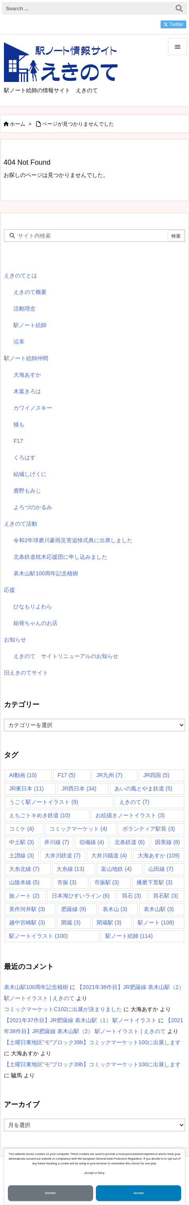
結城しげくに (30, 474)
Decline (50, 1193)
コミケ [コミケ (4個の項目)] (21, 829)
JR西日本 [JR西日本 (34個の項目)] (79, 788)
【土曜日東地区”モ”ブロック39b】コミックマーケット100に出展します (92, 1042)
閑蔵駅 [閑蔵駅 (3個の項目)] (109, 922)
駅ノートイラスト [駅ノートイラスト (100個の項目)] (38, 936)
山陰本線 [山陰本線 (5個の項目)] (24, 882)
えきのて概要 (30, 292)
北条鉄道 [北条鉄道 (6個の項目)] (129, 842)
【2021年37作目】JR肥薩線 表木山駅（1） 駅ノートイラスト (80, 1020)
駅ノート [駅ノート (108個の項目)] (156, 922)
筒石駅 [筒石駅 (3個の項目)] (165, 896)
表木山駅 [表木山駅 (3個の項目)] (159, 909)
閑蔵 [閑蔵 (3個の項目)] (70, 922)
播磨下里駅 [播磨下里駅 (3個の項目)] (154, 882)
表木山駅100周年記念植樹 (45, 573)
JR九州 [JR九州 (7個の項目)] (109, 775)
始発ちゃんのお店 (35, 623)
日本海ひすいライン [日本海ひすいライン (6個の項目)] (81, 896)
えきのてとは (20, 275)
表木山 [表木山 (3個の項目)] (115, 909)
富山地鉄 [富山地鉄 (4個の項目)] (116, 869)
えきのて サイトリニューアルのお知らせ (65, 656)
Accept (139, 1193)
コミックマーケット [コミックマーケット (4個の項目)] (78, 829)
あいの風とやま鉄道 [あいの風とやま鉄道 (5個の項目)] (143, 788)
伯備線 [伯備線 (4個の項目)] (91, 842)
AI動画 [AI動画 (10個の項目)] (23, 775)
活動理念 (24, 308)
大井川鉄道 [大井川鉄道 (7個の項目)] (62, 855)
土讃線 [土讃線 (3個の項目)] (21, 855)
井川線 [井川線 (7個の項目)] (56, 842)
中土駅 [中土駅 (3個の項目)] (21, 842)
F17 (18, 441)
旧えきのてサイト (26, 672)
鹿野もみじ (27, 490)
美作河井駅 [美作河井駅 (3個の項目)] (27, 909)
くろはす (24, 457)
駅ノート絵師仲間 (26, 358)
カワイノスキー (32, 408)
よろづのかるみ (32, 507)
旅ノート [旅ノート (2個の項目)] (24, 896)
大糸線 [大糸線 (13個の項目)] (70, 869)
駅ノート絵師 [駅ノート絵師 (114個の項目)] (129, 936)
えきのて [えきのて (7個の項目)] (134, 802)
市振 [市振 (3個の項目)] (67, 882)
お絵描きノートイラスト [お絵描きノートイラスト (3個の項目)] (130, 815)
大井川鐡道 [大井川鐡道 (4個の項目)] (109, 855)
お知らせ (15, 639)
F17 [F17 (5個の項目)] (66, 775)
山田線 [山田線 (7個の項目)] (160, 869)
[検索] (179, 8)
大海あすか (27, 375)
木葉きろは (27, 391)
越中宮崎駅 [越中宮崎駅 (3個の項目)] (27, 922)
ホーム (17, 124)
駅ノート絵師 (30, 325)
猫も (18, 424)
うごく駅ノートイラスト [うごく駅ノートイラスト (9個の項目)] (43, 802)
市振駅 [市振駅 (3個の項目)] (106, 882)
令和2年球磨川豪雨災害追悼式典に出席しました (73, 540)
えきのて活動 (20, 524)
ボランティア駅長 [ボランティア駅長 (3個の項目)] (148, 829)
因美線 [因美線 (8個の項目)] (167, 842)
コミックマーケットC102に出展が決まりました (63, 1009)
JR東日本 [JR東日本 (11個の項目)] (26, 788)
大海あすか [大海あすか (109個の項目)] (159, 855)
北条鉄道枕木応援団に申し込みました (60, 557)
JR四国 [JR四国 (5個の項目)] (156, 775)
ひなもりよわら (32, 606)
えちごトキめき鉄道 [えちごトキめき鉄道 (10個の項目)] (39, 815)
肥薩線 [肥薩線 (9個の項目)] (73, 909)
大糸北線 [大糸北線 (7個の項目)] (24, 869)
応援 (9, 590)
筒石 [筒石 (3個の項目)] (131, 896)
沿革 (18, 341)
